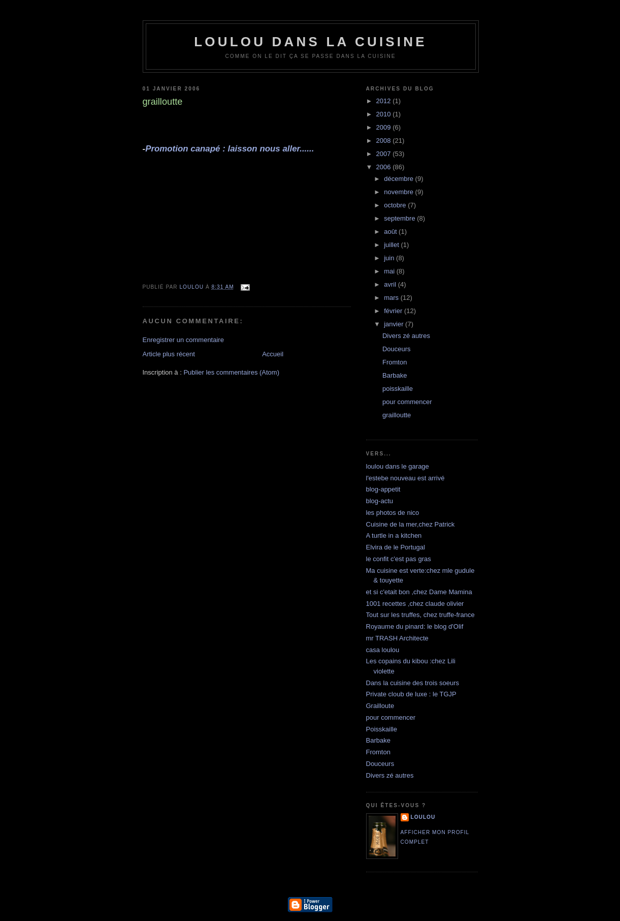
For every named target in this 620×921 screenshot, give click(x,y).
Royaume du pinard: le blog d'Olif (415, 626)
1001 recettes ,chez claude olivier (415, 603)
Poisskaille (381, 729)
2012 (384, 101)
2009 (384, 127)
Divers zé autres (406, 336)
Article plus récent (169, 354)
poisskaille (397, 388)
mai (390, 271)
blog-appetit (383, 489)
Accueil (272, 354)
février (394, 311)
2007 (384, 154)
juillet (392, 245)
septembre (400, 218)
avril (391, 284)
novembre (399, 192)
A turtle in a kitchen (394, 535)
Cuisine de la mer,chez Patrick (410, 524)
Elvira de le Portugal (395, 547)
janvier (394, 324)
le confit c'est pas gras (398, 559)
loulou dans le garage (397, 466)
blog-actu (379, 501)
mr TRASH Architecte (397, 638)
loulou (423, 817)
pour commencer (407, 402)
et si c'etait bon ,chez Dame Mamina (419, 592)
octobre (396, 205)
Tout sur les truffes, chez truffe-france (420, 615)
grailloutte (396, 415)
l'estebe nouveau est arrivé (405, 478)
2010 (384, 114)
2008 (384, 140)
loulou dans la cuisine (310, 41)
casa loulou (383, 650)
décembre (399, 178)
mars (392, 297)
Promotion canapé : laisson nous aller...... (229, 149)
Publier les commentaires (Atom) (231, 372)
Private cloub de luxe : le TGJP (411, 694)
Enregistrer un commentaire (183, 340)
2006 (384, 167)
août (391, 231)
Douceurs (396, 349)
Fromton (394, 362)
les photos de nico (392, 512)
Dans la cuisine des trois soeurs (413, 683)
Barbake (394, 375)
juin (390, 258)
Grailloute (380, 706)
